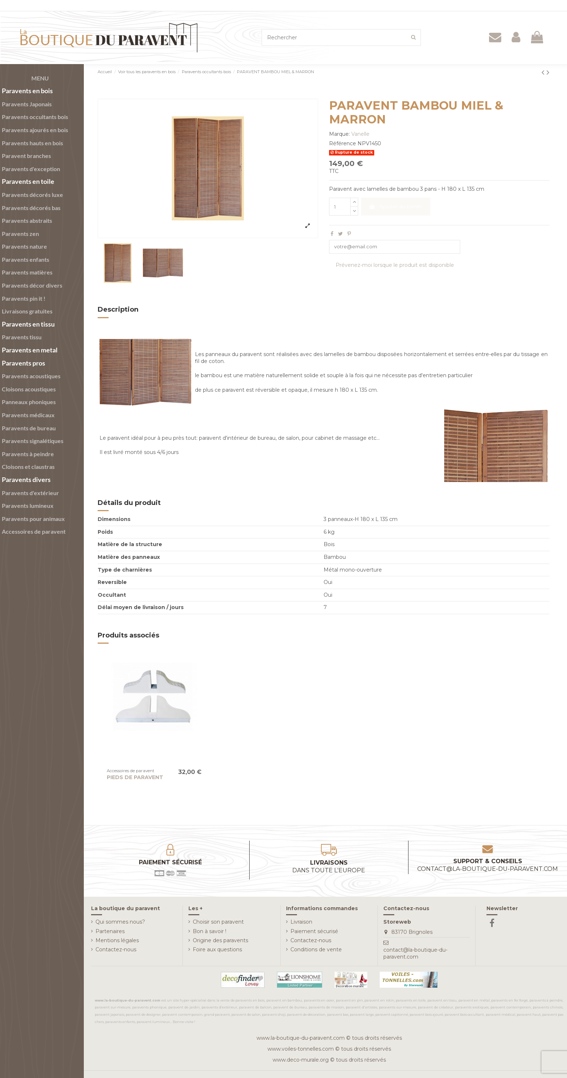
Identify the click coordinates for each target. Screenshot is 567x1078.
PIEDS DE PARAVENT (135, 777)
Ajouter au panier (396, 206)
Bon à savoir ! (209, 931)
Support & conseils (487, 865)
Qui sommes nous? (120, 922)
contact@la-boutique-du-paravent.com (415, 953)
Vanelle (360, 134)
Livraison (301, 922)
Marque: (339, 134)
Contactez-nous (115, 949)
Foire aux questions (217, 949)
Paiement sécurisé (314, 931)
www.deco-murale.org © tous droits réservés (329, 1060)
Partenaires (110, 931)
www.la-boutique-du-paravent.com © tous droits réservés (329, 1038)
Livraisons (329, 866)
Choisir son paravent (218, 922)
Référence (342, 143)
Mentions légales (117, 940)
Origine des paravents (220, 940)
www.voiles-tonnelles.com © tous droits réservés (329, 1049)
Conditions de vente (316, 949)
